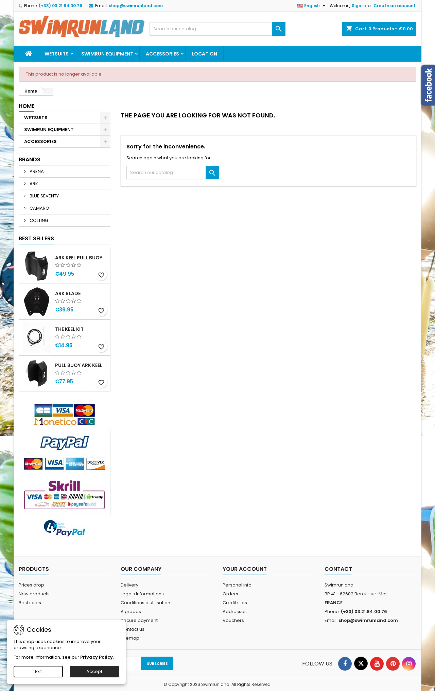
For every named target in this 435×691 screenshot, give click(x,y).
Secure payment (139, 620)
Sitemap (130, 638)
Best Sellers (36, 238)
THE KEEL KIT (69, 329)
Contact (338, 569)
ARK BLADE (68, 293)
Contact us (132, 629)
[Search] (217, 29)
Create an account (394, 6)
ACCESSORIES (162, 53)
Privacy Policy (96, 657)
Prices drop (31, 585)
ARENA (36, 171)
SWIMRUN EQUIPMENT (107, 53)
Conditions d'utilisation (145, 602)
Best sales (30, 602)
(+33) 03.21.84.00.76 (60, 6)
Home (26, 106)
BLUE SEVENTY (44, 196)
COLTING (38, 220)
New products (34, 594)
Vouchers (233, 620)
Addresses (235, 611)
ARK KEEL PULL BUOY (78, 257)
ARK (33, 183)
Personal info (237, 585)
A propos (131, 611)
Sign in (359, 6)
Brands (29, 159)
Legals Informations (142, 594)
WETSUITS (57, 53)
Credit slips (235, 602)
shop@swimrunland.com (136, 6)
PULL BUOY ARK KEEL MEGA (81, 365)
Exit (38, 671)
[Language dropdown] (312, 6)
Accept (94, 671)
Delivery (129, 585)
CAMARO (39, 208)
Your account (245, 569)
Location (204, 53)
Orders (230, 594)
